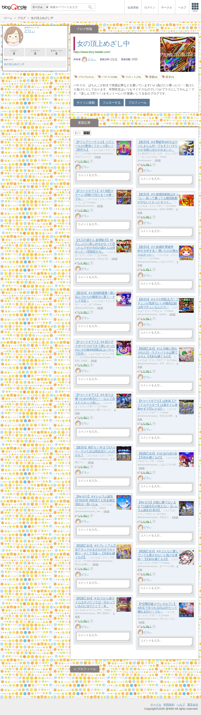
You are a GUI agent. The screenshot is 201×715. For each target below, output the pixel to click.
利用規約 (168, 704)
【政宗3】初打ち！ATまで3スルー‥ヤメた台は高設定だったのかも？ (95, 451)
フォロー (14, 52)
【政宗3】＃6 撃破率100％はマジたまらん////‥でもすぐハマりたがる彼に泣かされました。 (158, 145)
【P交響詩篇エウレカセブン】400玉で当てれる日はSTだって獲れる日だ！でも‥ (157, 607)
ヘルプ (181, 704)
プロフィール (137, 102)
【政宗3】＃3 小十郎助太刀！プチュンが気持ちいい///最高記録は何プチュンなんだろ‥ (158, 303)
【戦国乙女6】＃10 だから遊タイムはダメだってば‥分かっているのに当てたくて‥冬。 (95, 602)
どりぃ (89, 59)
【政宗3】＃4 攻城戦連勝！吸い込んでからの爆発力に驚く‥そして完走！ (95, 296)
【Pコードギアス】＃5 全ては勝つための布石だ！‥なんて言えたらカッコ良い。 (95, 398)
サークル (155, 704)
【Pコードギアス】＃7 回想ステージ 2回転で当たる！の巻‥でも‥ (95, 194)
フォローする (112, 102)
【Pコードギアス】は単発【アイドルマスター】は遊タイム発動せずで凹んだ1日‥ (158, 404)
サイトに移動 (86, 102)
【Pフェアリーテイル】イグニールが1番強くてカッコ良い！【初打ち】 (94, 145)
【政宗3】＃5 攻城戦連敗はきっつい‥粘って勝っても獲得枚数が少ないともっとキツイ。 (158, 198)
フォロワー (35, 52)
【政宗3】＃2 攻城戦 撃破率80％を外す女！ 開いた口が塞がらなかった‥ (158, 250)
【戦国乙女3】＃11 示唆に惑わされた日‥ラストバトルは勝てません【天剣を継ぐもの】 (158, 352)
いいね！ (83, 161)
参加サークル (56, 52)
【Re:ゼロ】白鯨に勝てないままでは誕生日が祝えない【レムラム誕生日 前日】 (158, 506)
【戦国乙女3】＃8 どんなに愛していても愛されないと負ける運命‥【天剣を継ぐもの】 (158, 555)
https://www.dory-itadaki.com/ (91, 52)
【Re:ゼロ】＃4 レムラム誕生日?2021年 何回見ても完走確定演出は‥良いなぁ (95, 500)
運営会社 (192, 704)
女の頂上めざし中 (103, 43)
